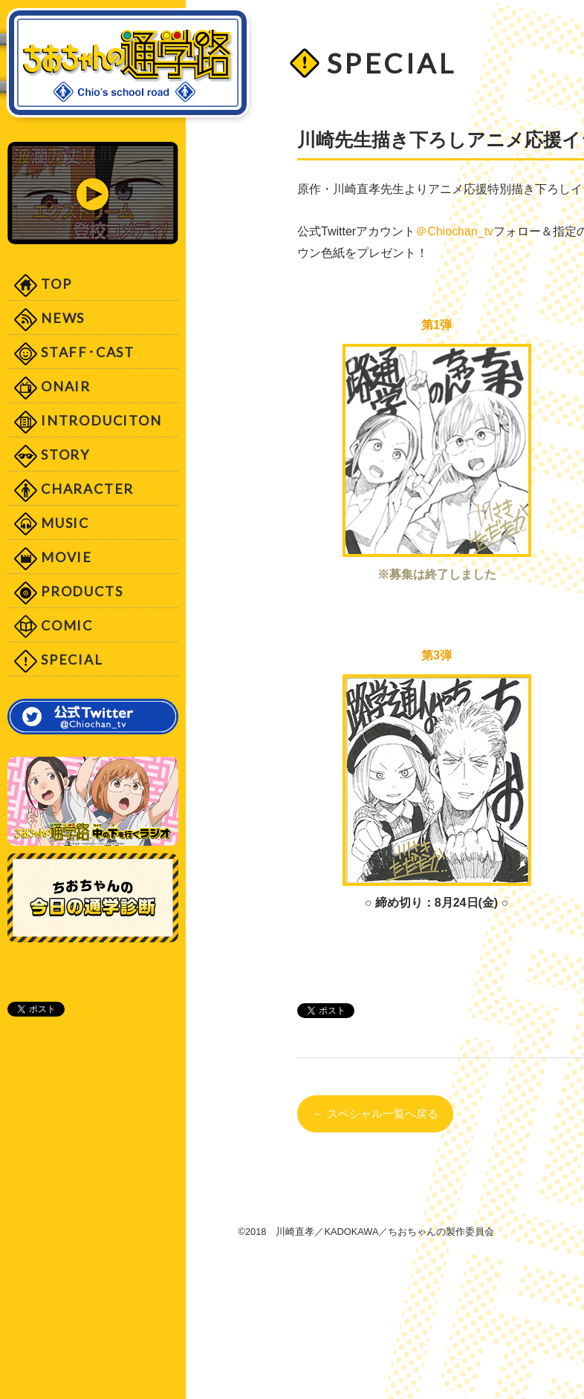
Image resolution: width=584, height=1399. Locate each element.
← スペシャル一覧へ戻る (375, 1113)
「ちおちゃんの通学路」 (128, 66)
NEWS (63, 318)
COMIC (67, 625)
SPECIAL (72, 659)
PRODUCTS (82, 591)
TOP (56, 283)
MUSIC (65, 523)
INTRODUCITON (101, 420)
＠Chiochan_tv (454, 231)
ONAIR (66, 386)
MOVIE (66, 557)
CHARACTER (87, 488)
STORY (65, 454)
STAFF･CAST (87, 352)
